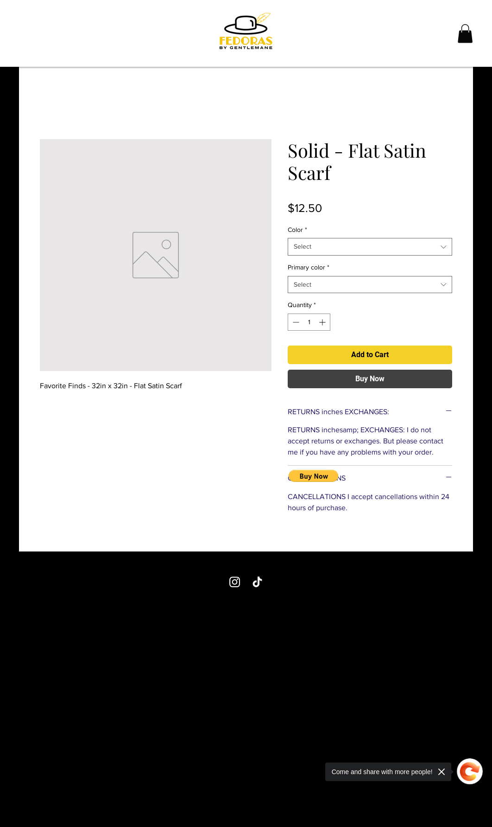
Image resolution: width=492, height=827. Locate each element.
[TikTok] (257, 582)
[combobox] (370, 247)
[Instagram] (235, 582)
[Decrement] (295, 322)
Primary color (308, 267)
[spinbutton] (309, 322)
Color (297, 229)
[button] (465, 33)
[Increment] (323, 322)
